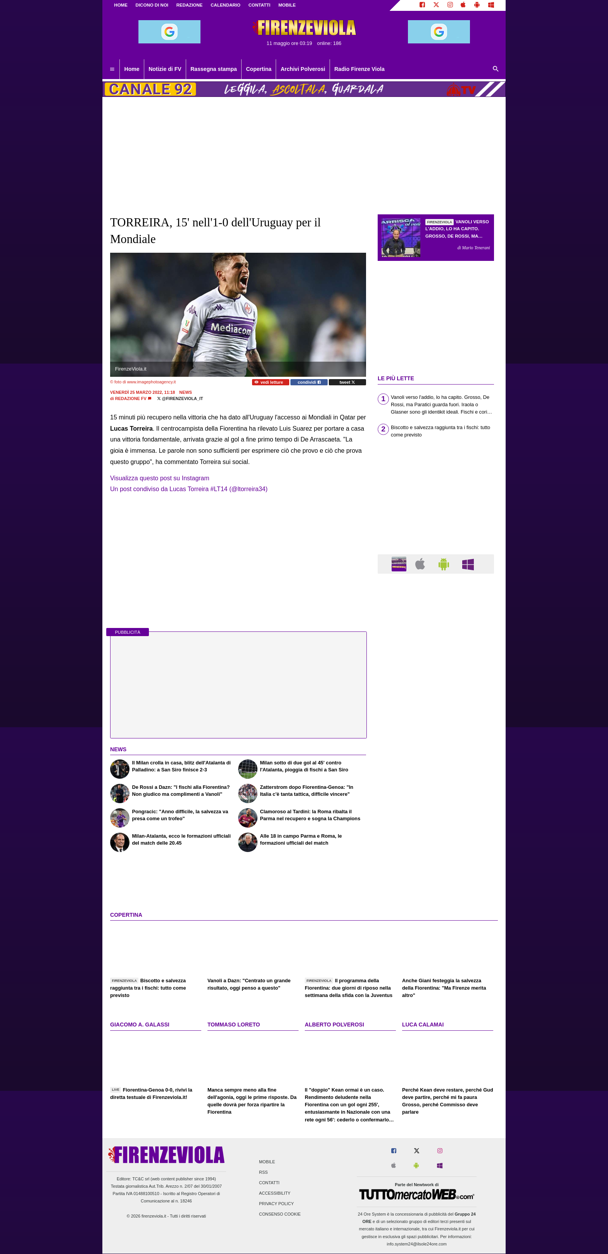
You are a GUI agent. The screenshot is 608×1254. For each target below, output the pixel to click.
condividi (309, 382)
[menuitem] (112, 69)
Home (121, 5)
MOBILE (287, 5)
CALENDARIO (225, 5)
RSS (263, 1172)
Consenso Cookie (280, 1214)
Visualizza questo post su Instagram (159, 478)
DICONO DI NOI (152, 5)
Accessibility (274, 1193)
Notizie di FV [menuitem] (165, 69)
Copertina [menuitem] (258, 69)
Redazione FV (131, 398)
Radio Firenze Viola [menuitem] (359, 69)
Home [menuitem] (132, 69)
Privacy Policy (276, 1204)
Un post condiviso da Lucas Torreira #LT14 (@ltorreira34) (189, 489)
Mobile (267, 1161)
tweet (348, 382)
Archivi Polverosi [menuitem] (303, 69)
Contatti (269, 1182)
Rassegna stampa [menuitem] (213, 69)
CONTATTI (260, 5)
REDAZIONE (189, 5)
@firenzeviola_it (180, 398)
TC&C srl (140, 1178)
